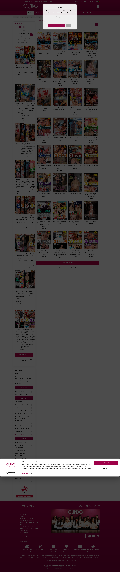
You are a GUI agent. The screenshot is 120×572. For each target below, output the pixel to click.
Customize (106, 564)
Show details (26, 568)
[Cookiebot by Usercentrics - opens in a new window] (11, 569)
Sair (69, 26)
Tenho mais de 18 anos (56, 26)
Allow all (106, 558)
